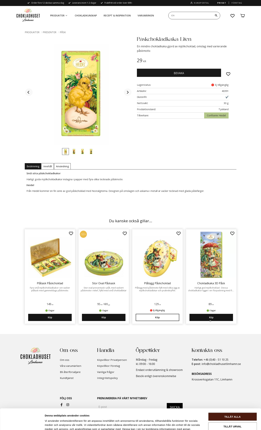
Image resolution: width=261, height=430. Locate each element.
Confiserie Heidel (216, 115)
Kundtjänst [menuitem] (67, 378)
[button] (232, 15)
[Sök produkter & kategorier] (190, 15)
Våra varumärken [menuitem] (70, 365)
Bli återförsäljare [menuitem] (70, 372)
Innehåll (47, 166)
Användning (62, 166)
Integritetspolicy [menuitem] (107, 378)
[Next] (127, 92)
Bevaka (179, 73)
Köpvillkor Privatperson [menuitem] (112, 359)
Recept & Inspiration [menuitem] (117, 15)
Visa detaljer (185, 423)
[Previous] (29, 92)
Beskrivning (33, 166)
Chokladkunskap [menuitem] (86, 15)
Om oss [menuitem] (64, 359)
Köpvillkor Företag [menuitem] (108, 365)
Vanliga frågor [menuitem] (105, 372)
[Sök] (216, 15)
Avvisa (232, 415)
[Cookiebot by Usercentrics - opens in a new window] (22, 423)
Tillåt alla (232, 395)
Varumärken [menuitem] (146, 15)
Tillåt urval (232, 405)
